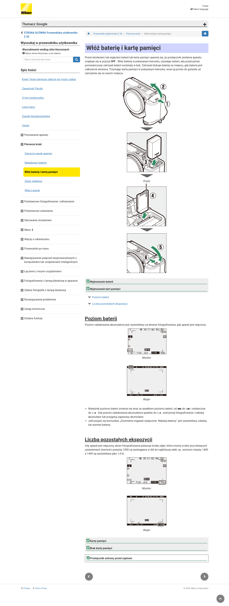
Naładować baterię (36, 162)
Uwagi (25, 125)
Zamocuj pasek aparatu (38, 153)
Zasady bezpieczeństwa (36, 116)
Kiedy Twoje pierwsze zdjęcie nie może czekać (49, 79)
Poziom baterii (100, 297)
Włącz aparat (32, 190)
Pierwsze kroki (133, 33)
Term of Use (41, 588)
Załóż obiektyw (33, 181)
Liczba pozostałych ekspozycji (110, 303)
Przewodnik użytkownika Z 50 (107, 33)
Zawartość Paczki (32, 88)
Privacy (26, 588)
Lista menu (28, 107)
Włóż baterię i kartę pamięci (41, 172)
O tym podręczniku (33, 97)
